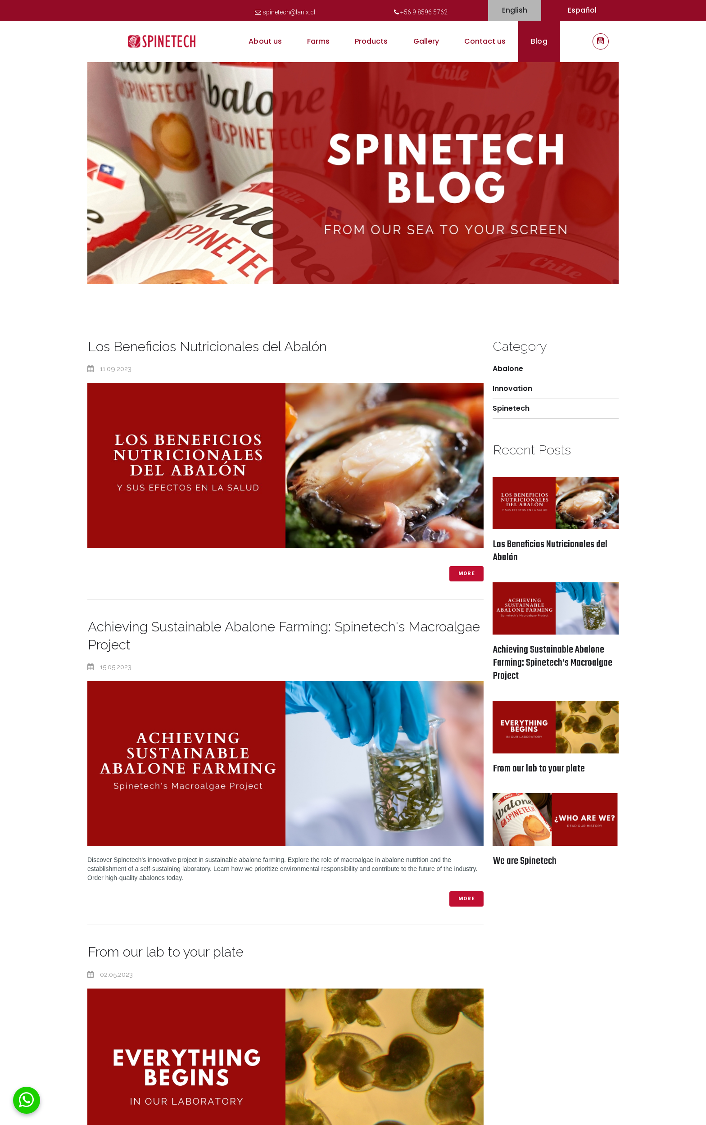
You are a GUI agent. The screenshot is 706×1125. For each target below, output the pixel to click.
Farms (318, 41)
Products (371, 41)
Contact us (485, 41)
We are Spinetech (525, 861)
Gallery (426, 41)
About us (265, 41)
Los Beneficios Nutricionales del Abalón (208, 346)
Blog (539, 41)
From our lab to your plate (166, 951)
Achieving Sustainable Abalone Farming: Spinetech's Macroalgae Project (552, 663)
